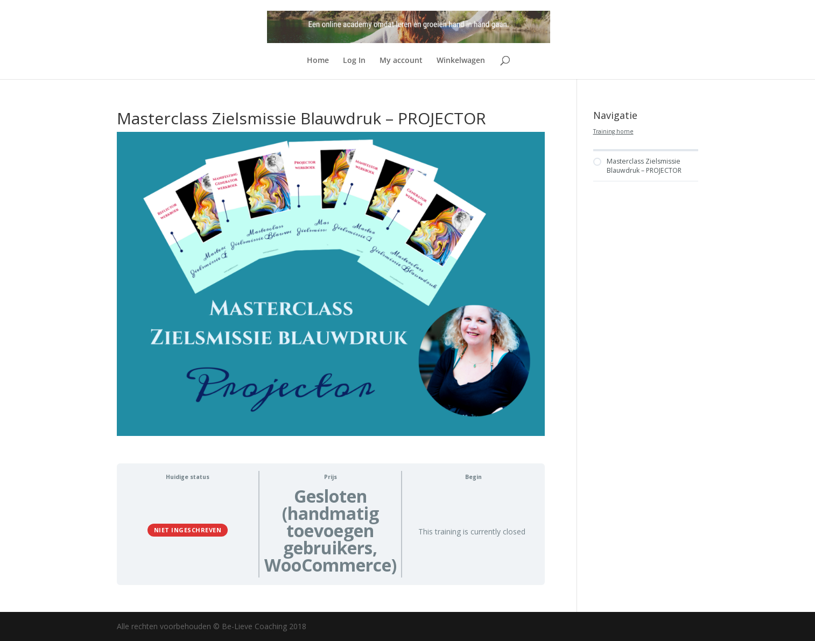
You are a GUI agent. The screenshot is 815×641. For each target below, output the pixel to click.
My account (401, 61)
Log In (354, 61)
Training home (613, 131)
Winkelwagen (461, 61)
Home (318, 61)
